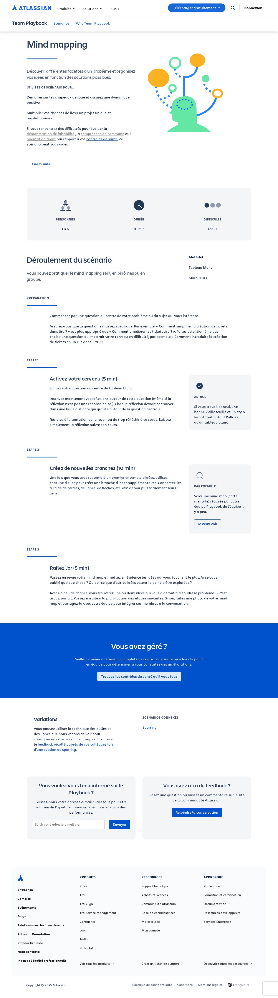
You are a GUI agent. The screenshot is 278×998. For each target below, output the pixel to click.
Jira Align (86, 904)
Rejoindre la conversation (196, 812)
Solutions (93, 8)
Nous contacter (29, 951)
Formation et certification (222, 895)
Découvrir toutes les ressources (228, 963)
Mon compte (151, 930)
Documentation (215, 904)
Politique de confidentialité (152, 984)
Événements (27, 907)
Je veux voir (207, 523)
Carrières (24, 898)
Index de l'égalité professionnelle (42, 960)
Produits (66, 8)
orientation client (41, 139)
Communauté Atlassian (159, 904)
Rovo (83, 886)
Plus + (114, 8)
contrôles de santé (102, 139)
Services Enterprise (217, 921)
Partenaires (212, 886)
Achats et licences (155, 895)
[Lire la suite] (81, 164)
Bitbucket (86, 948)
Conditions (185, 984)
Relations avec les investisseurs (41, 925)
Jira (82, 895)
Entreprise (25, 889)
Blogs (22, 916)
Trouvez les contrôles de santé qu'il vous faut (139, 676)
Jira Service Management (98, 913)
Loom (84, 930)
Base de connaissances (158, 913)
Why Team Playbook (93, 23)
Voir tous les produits (97, 963)
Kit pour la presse (30, 943)
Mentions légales (210, 984)
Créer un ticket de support (162, 963)
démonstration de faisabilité (50, 133)
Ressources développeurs (222, 913)
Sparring (149, 727)
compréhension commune (102, 133)
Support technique (155, 886)
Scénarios (61, 23)
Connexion (253, 7)
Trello (84, 939)
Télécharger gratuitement (196, 7)
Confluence (88, 921)
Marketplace (151, 921)
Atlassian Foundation (34, 934)
